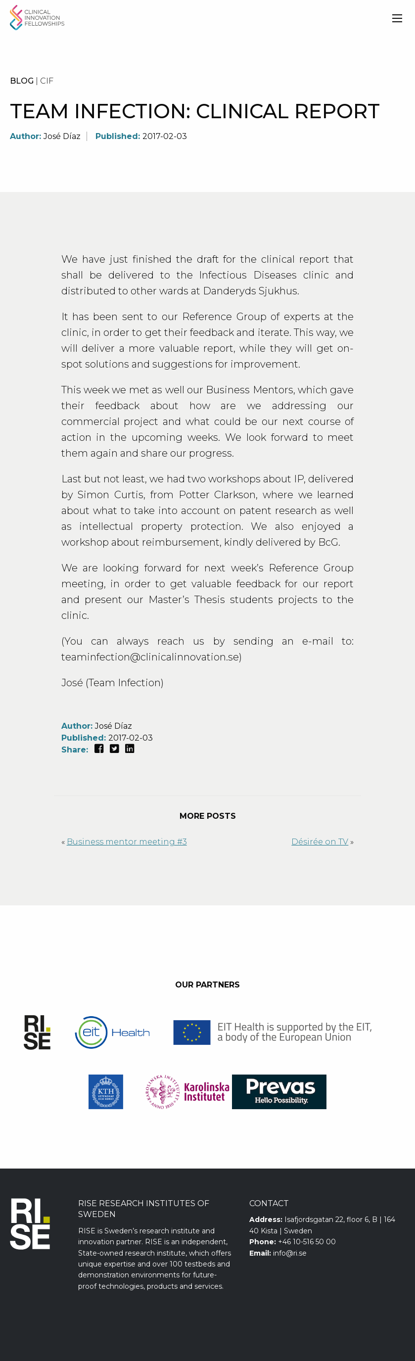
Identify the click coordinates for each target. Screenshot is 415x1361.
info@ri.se (290, 1253)
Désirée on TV (319, 841)
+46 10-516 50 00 (307, 1241)
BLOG (22, 81)
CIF (46, 81)
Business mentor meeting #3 (127, 841)
